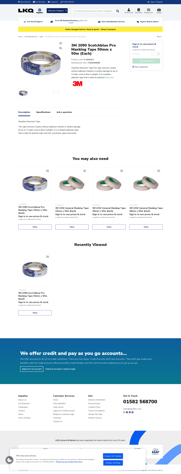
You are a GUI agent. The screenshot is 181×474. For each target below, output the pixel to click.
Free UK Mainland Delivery (71, 21)
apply (136, 50)
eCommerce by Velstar (155, 470)
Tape (41, 37)
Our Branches (39, 2)
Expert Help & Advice (149, 22)
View (35, 227)
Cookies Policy (94, 407)
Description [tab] (24, 112)
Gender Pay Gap (95, 414)
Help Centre (58, 407)
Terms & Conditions (96, 410)
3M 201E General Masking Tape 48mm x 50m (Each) (146, 210)
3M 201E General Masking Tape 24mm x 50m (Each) (72, 210)
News (20, 414)
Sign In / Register (157, 2)
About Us (22, 399)
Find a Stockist (24, 2)
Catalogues (23, 407)
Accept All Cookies (113, 456)
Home (20, 37)
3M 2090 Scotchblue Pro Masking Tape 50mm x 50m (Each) (32, 295)
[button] (9, 460)
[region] (78, 459)
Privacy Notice (94, 403)
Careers (21, 410)
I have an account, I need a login (60, 369)
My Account (129, 11)
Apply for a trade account (64, 410)
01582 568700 (140, 401)
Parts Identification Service (113, 22)
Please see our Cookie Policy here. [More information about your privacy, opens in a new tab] (69, 462)
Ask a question (140, 67)
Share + (159, 37)
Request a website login (63, 414)
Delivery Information (96, 399)
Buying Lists (148, 11)
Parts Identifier (59, 403)
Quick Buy (138, 11)
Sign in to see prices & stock (144, 45)
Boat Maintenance (31, 37)
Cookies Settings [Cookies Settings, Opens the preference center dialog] (113, 463)
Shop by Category (57, 11)
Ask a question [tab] (64, 112)
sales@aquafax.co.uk (132, 408)
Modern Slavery (95, 417)
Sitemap (144, 470)
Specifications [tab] (43, 112)
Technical (57, 417)
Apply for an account (32, 369)
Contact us (57, 421)
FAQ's (55, 399)
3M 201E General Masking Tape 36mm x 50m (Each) (109, 210)
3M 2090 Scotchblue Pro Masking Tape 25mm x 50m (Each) (32, 210)
